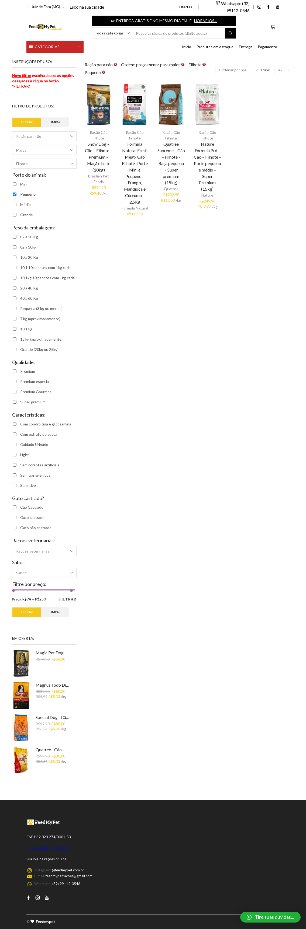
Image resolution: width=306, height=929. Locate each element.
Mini (23, 184)
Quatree (171, 188)
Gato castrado (32, 517)
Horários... (205, 20)
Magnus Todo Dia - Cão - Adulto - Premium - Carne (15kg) (53, 684)
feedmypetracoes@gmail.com (69, 876)
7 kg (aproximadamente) (40, 318)
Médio (25, 204)
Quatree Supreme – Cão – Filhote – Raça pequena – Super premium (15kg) (171, 163)
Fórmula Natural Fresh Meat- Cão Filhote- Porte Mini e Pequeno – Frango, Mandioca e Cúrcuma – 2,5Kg (135, 172)
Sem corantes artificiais (39, 465)
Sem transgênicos (35, 475)
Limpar (55, 122)
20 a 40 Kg (29, 288)
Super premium (33, 402)
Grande (26, 214)
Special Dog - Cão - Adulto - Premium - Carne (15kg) (53, 717)
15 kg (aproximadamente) (41, 339)
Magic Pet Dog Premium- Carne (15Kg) (53, 652)
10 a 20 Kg (29, 257)
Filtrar (27, 122)
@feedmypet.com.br (68, 870)
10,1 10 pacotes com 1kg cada (45, 267)
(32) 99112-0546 (66, 884)
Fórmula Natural (135, 208)
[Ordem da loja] (238, 70)
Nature (207, 195)
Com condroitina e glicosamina (45, 424)
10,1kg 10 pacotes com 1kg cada (47, 277)
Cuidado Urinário (34, 444)
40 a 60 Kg (29, 298)
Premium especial (35, 381)
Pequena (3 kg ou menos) (41, 308)
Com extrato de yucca (38, 434)
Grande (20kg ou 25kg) (39, 349)
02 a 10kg (28, 247)
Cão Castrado (31, 507)
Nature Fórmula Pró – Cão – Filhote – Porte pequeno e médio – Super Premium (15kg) (207, 166)
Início (186, 46)
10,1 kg (26, 329)
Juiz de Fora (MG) (46, 6)
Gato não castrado (35, 527)
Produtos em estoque (215, 46)
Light (24, 454)
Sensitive (28, 485)
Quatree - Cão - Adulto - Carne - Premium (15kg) (53, 749)
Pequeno (28, 194)
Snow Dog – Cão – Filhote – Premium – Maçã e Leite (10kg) (98, 156)
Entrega (245, 46)
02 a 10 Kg (29, 237)
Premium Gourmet (35, 391)
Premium (27, 371)
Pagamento (267, 46)
